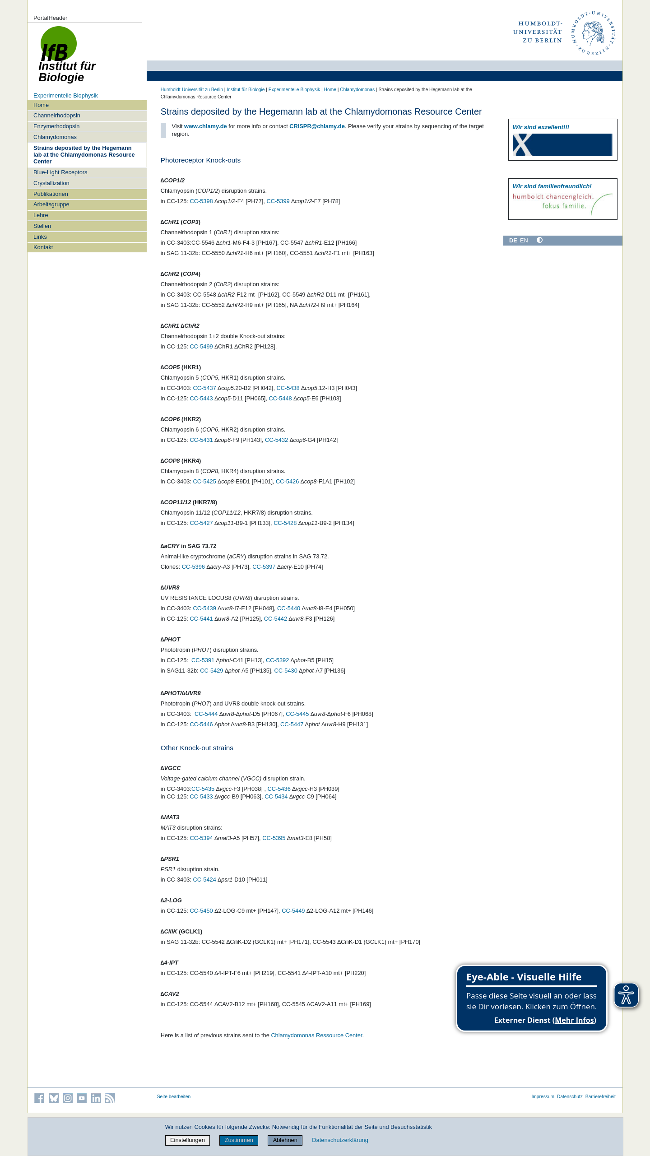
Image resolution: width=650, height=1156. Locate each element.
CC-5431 (201, 439)
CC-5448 (280, 398)
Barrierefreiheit (600, 1096)
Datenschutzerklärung (340, 1140)
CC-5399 (277, 201)
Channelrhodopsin (56, 115)
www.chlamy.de (205, 126)
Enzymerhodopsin (56, 126)
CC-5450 (201, 910)
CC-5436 (279, 788)
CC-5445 (297, 713)
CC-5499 (201, 346)
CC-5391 (202, 660)
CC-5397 (263, 566)
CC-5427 (201, 523)
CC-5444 (206, 713)
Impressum (542, 1096)
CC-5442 (275, 618)
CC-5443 (201, 398)
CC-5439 (204, 608)
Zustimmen (239, 1140)
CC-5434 (276, 796)
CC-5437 (204, 388)
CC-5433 (201, 796)
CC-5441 (201, 618)
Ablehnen (285, 1140)
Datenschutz (570, 1096)
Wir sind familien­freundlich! (552, 186)
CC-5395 (273, 838)
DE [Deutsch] (513, 240)
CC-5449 (293, 910)
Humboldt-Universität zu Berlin (192, 89)
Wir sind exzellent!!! (541, 127)
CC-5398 (201, 201)
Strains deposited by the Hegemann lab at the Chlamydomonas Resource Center (84, 154)
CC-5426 (287, 481)
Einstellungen (187, 1140)
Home (41, 105)
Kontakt (43, 247)
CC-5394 (201, 838)
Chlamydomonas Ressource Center (316, 1035)
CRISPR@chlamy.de (316, 126)
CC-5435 (202, 788)
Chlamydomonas (55, 137)
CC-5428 (285, 523)
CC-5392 (277, 660)
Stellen (42, 226)
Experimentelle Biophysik (65, 95)
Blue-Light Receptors (60, 172)
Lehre (40, 215)
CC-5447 (291, 724)
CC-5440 (288, 608)
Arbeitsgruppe (51, 204)
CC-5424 (204, 879)
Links (40, 236)
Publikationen (50, 193)
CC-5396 (193, 566)
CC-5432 (276, 439)
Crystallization (51, 183)
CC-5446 (201, 724)
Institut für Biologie (246, 89)
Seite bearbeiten (174, 1096)
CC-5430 (285, 670)
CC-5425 (204, 481)
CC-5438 (288, 388)
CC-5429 (211, 670)
